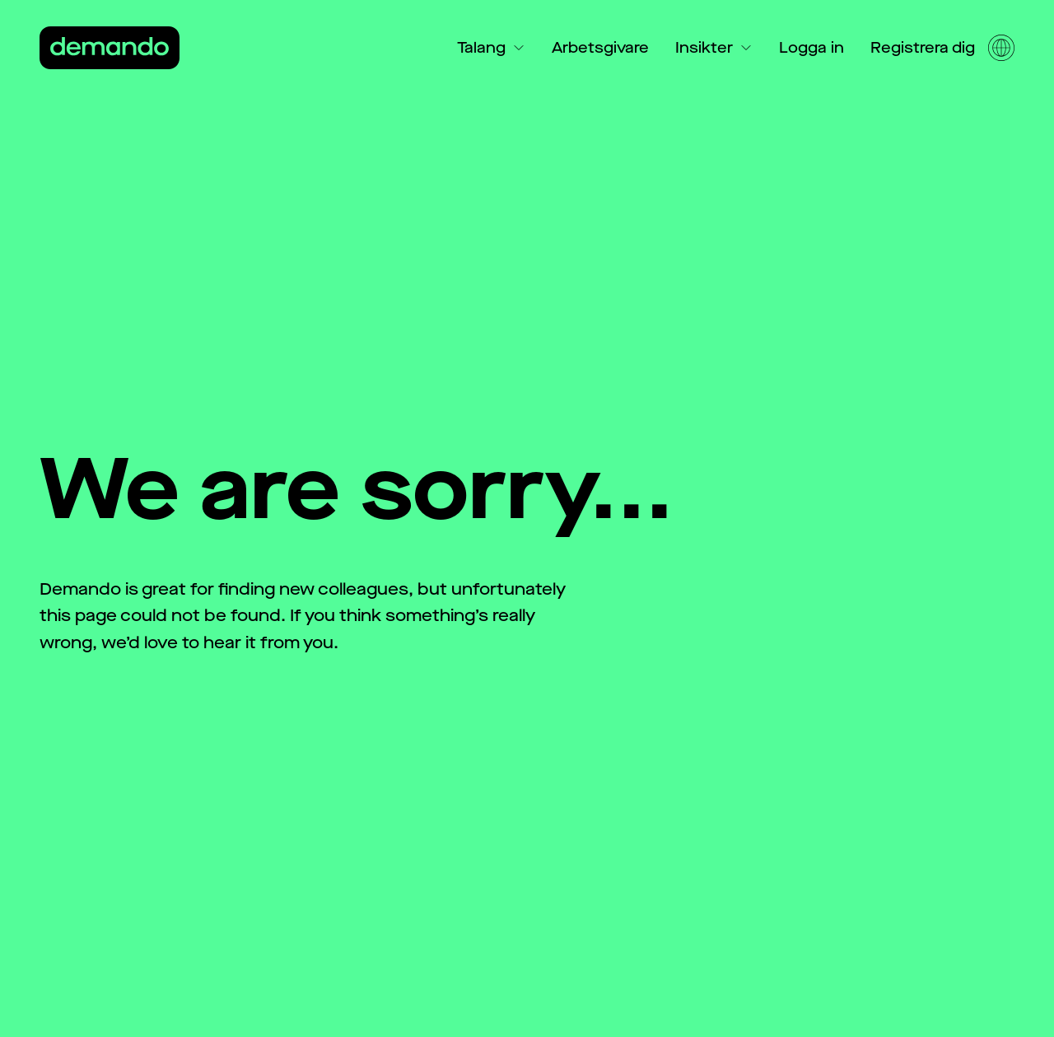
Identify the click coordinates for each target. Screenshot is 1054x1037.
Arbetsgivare (600, 48)
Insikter (714, 48)
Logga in (811, 48)
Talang (491, 48)
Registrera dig (922, 48)
